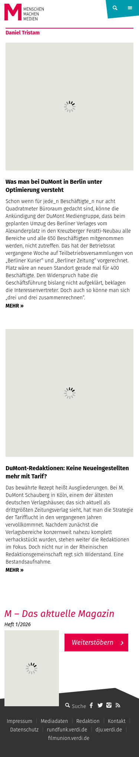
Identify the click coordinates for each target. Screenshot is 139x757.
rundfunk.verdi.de (67, 730)
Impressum (19, 721)
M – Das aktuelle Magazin (59, 614)
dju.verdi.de (109, 730)
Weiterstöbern (93, 642)
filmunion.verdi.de (69, 738)
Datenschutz (24, 730)
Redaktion (88, 721)
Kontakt (116, 721)
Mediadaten (54, 721)
